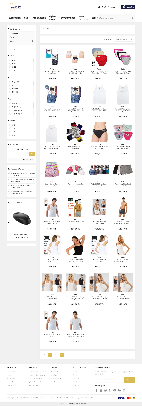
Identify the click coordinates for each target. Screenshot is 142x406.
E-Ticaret (66, 404)
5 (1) (13, 135)
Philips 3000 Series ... (21, 234)
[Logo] (14, 7)
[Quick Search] (18, 154)
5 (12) (14, 64)
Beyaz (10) (16, 82)
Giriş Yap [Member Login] (111, 7)
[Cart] (128, 7)
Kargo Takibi (11, 379)
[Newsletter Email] (109, 380)
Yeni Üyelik (54, 372)
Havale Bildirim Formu (14, 382)
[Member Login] (99, 7)
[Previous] (8, 222)
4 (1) (13, 132)
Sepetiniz (54, 382)
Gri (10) (14, 85)
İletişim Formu (33, 385)
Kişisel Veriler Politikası (37, 375)
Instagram (76, 379)
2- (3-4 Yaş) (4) (17, 110)
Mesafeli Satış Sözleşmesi (37, 372)
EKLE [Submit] (129, 380)
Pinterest (76, 385)
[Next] (34, 222)
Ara (32, 154)
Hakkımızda (11, 372)
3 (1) (13, 128)
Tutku (52, 69)
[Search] (119, 18)
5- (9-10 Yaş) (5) (17, 107)
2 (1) (13, 125)
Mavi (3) (15, 92)
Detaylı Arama (28, 160)
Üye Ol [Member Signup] (104, 7)
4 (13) (14, 60)
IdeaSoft (59, 404)
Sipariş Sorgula (12, 385)
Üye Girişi (54, 375)
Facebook (76, 372)
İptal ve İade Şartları (35, 382)
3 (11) (14, 67)
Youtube (75, 382)
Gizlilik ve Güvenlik (35, 379)
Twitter (75, 375)
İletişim (9, 375)
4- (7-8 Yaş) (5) (17, 104)
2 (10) (14, 71)
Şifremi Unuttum (56, 379)
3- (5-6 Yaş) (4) (17, 114)
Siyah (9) (15, 89)
